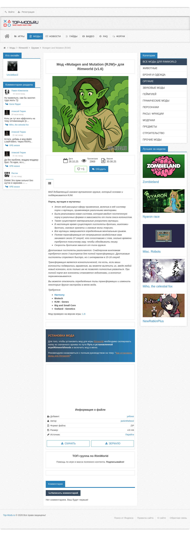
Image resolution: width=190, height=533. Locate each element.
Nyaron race (151, 216)
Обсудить (99, 169)
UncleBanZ (12, 74)
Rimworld (98, 341)
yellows (130, 416)
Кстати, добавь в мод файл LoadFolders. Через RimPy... (18, 140)
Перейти (129, 434)
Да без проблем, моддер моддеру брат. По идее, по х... (21, 161)
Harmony (59, 294)
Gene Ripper (15, 104)
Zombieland (151, 182)
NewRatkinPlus (153, 321)
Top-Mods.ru (9, 514)
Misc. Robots (152, 251)
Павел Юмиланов (19, 90)
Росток (14, 173)
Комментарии (55, 484)
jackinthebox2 (127, 421)
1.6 (83, 314)
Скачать (68, 443)
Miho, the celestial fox (19, 125)
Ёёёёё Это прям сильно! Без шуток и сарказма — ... (18, 181)
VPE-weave (14, 145)
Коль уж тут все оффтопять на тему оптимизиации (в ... (19, 119)
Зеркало (112, 443)
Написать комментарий (64, 493)
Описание (50, 183)
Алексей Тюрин (18, 111)
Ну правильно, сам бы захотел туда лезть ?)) (19, 99)
